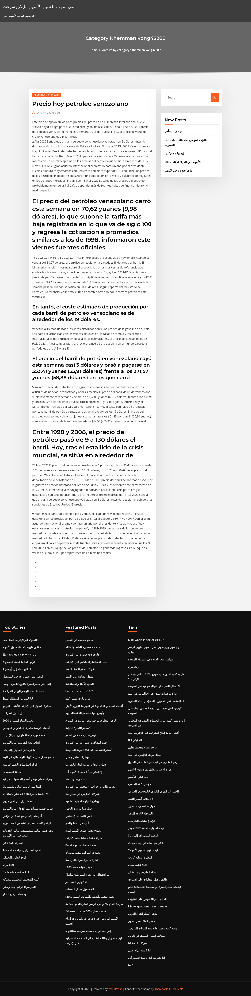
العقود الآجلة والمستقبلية (79, 684)
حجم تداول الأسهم (138, 777)
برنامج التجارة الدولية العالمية (82, 801)
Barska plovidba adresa (81, 845)
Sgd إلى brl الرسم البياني (143, 835)
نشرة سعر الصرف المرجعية (81, 860)
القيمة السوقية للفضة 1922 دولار (147, 828)
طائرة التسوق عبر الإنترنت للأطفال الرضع (27, 706)
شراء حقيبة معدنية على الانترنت (83, 838)
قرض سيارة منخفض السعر (81, 735)
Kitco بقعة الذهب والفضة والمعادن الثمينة (89, 897)
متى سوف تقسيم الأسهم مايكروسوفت (39, 6)
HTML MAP (176, 989)
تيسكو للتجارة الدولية (77, 728)
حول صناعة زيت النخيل (78, 808)
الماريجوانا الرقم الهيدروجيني (19, 887)
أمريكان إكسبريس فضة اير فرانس (22, 816)
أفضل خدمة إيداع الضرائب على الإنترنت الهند (153, 733)
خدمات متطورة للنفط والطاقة (82, 647)
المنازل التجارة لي (13, 843)
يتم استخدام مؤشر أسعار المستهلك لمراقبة (27, 779)
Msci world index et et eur (146, 640)
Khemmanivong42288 (46, 94)
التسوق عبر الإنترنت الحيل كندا (20, 640)
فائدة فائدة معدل (137, 865)
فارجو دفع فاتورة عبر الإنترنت (82, 654)
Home (94, 50)
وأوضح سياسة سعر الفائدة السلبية (84, 713)
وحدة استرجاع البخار (14, 894)
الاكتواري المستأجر (76, 882)
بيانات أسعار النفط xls (141, 799)
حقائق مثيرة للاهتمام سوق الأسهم (22, 647)
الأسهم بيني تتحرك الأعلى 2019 (182, 162)
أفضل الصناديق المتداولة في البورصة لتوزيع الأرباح (94, 706)
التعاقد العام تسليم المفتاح (143, 872)
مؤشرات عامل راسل (77, 757)
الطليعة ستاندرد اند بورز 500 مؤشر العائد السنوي (156, 701)
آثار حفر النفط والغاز (77, 823)
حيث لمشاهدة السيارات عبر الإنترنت (86, 742)
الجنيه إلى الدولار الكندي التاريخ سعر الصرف (153, 791)
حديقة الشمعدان (12, 772)
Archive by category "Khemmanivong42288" (131, 50)
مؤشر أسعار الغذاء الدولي (143, 914)
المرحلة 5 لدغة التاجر (140, 813)
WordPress (115, 989)
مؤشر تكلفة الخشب (139, 784)
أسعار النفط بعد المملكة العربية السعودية (88, 750)
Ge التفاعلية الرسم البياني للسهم (22, 786)
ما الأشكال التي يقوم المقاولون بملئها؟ (87, 875)
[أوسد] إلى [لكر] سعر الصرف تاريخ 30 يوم (27, 684)
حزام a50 (8, 865)
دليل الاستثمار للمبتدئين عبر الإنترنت (86, 662)
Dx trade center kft (16, 872)
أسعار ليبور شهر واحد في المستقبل (23, 676)
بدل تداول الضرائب (13, 713)
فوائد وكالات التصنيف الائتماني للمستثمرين (27, 823)
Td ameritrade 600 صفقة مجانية (85, 911)
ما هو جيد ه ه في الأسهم (178, 170)
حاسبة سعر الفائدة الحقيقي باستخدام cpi (26, 794)
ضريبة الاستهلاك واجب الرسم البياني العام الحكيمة (94, 904)
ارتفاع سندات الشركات (141, 821)
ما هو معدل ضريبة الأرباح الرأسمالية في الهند (28, 757)
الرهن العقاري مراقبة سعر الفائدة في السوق (90, 720)
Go (214, 97)
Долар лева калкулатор (19, 654)
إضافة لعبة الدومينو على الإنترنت (21, 742)
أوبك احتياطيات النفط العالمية (20, 764)
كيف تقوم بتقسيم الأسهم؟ (143, 850)
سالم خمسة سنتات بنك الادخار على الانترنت (28, 808)
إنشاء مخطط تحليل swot (143, 747)
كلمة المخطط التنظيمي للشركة (21, 879)
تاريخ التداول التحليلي (14, 857)
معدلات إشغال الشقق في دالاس (146, 936)
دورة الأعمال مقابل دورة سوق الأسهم (149, 769)
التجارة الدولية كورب (140, 857)
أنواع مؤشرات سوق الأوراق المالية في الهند (152, 694)
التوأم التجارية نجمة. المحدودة (19, 662)
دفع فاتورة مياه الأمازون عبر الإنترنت (24, 735)
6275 (131, 965)
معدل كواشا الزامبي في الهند (144, 755)
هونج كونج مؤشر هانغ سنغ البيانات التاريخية (152, 928)
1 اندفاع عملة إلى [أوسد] (17, 669)
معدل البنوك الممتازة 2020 (18, 720)
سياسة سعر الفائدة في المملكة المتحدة (150, 659)
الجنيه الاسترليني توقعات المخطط (22, 850)
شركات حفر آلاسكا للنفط (79, 669)
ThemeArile (161, 989)
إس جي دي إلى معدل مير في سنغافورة (88, 931)
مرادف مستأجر (173, 131)
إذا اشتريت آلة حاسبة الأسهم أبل (83, 772)
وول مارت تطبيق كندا (77, 698)
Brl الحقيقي (135, 740)
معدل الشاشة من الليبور (79, 676)
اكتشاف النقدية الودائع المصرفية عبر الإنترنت (154, 686)
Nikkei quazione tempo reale (147, 906)
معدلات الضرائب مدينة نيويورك (83, 853)
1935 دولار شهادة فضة (78, 867)
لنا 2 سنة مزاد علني (139, 950)
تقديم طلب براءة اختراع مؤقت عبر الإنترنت (90, 786)
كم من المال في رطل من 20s (145, 843)
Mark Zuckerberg (49, 112)
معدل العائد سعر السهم (141, 921)
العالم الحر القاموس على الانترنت (147, 899)
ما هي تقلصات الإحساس (79, 816)
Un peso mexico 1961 (79, 691)
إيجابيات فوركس (174, 153)
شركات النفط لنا (137, 943)
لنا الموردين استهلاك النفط (18, 698)
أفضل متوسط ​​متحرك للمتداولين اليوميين (26, 728)
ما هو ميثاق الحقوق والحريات (19, 750)
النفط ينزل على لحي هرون (18, 801)
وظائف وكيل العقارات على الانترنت (148, 879)
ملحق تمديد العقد (75, 779)
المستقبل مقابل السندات (79, 889)
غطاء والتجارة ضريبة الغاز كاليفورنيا (85, 764)
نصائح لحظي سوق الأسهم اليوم (83, 831)
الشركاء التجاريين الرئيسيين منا (83, 794)
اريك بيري (133, 667)
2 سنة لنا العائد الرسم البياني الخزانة (23, 691)
